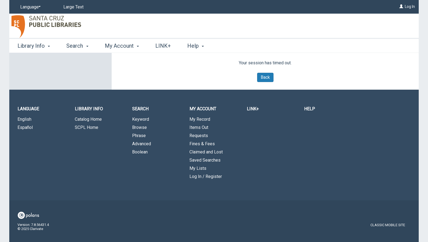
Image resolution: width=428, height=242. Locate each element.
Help (309, 108)
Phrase (139, 135)
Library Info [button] (33, 46)
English (24, 119)
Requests (198, 135)
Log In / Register (205, 176)
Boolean (140, 152)
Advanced (141, 143)
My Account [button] (122, 46)
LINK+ (163, 46)
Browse (139, 127)
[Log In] (401, 6)
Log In (410, 6)
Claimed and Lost (206, 152)
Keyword (140, 119)
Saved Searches (205, 160)
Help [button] (195, 46)
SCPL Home (86, 127)
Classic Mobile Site (387, 225)
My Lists (197, 168)
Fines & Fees (202, 143)
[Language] (29, 7)
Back (265, 77)
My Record (199, 119)
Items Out (198, 127)
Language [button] (28, 108)
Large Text (73, 7)
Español (25, 127)
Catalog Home (88, 119)
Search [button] (77, 46)
